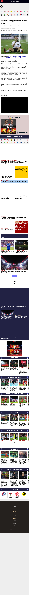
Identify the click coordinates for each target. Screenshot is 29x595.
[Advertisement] (14, 141)
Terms (15, 540)
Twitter (14, 547)
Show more (15, 289)
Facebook (14, 548)
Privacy (14, 541)
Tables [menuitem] (17, 1)
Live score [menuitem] (12, 1)
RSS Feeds (14, 550)
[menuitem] (2, 1)
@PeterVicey (8, 17)
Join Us (14, 534)
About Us (14, 531)
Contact (14, 533)
